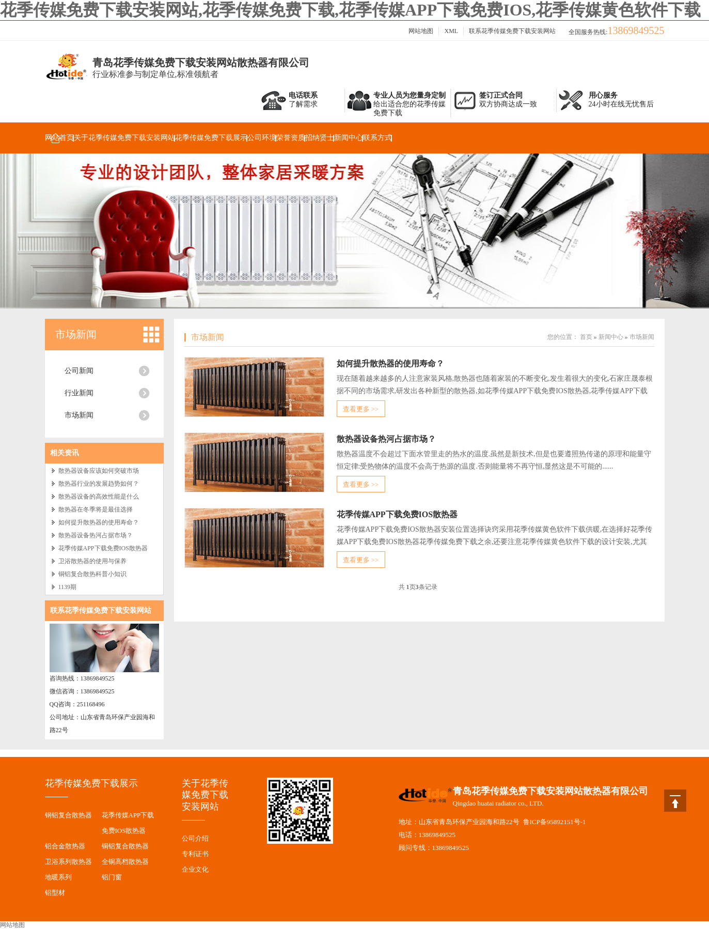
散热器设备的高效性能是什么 (98, 496)
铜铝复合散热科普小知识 (92, 574)
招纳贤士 (319, 138)
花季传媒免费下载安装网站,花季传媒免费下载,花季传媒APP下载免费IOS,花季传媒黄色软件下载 (350, 10)
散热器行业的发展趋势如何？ (98, 483)
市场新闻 (76, 334)
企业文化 (195, 869)
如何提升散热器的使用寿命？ (98, 522)
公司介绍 (195, 838)
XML (451, 31)
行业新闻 (79, 393)
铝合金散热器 (65, 846)
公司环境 (261, 138)
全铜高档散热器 (125, 861)
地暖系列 (58, 877)
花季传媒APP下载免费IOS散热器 (103, 548)
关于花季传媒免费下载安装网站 (124, 138)
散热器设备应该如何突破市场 (98, 470)
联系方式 (377, 138)
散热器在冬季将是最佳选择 (95, 509)
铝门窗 (112, 877)
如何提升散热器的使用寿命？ (390, 363)
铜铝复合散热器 (125, 846)
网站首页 (59, 138)
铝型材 (55, 892)
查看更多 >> (361, 409)
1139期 (67, 587)
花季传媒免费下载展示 (211, 138)
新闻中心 (348, 138)
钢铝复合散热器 (68, 815)
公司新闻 (79, 371)
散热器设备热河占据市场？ (386, 439)
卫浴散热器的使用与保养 (92, 561)
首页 (586, 336)
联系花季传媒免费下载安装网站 (512, 31)
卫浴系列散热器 (68, 861)
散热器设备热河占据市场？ (95, 535)
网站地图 (420, 31)
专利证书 (195, 854)
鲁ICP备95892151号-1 (554, 822)
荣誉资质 (290, 138)
